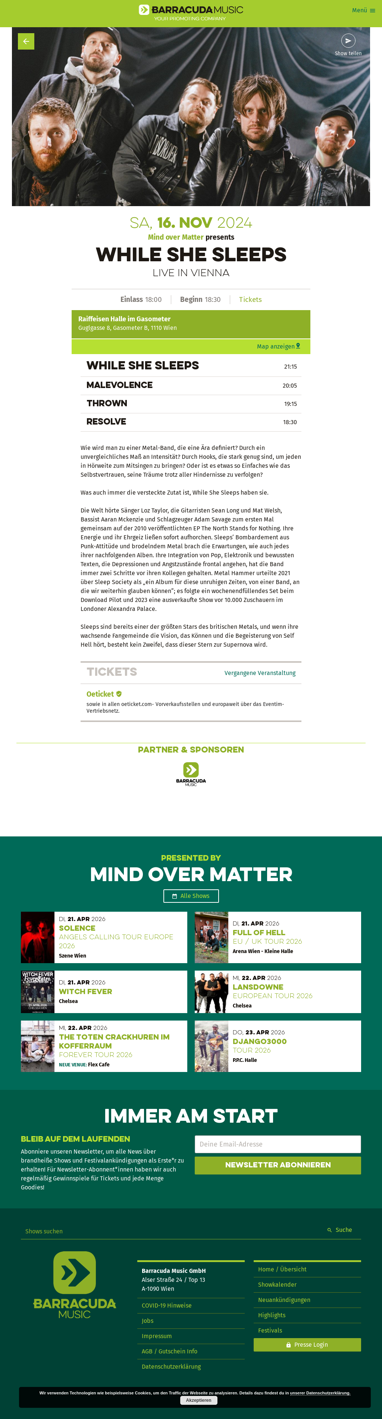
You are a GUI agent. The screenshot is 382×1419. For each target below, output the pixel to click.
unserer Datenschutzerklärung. (320, 1393)
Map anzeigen (276, 346)
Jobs (147, 1320)
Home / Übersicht (282, 1269)
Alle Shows (195, 895)
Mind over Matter (176, 237)
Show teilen (348, 54)
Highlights (271, 1315)
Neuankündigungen (284, 1299)
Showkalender (277, 1284)
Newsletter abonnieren (278, 1165)
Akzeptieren (199, 1400)
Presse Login (311, 1344)
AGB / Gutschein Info (169, 1351)
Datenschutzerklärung (171, 1366)
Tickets (250, 299)
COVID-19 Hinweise (167, 1305)
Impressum (157, 1336)
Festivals (270, 1330)
